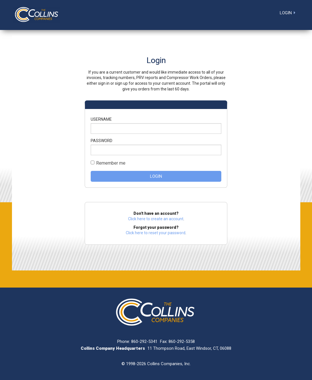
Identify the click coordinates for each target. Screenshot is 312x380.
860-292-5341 (144, 341)
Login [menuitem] (286, 12)
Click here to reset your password (155, 233)
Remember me (110, 163)
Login (156, 176)
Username (101, 119)
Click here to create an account (155, 219)
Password (101, 140)
